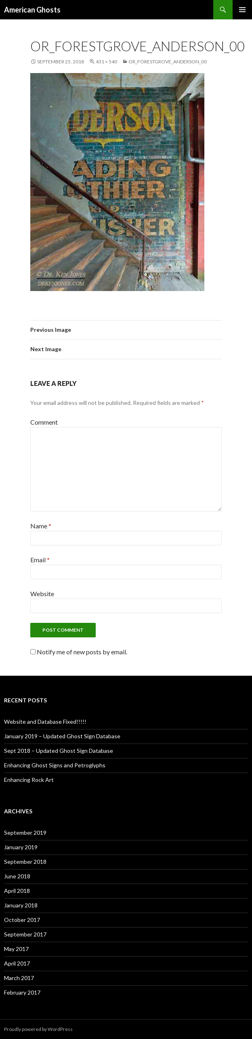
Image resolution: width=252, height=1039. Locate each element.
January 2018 (21, 905)
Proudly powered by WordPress (38, 1029)
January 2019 (21, 847)
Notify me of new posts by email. (82, 652)
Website (42, 593)
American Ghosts (32, 9)
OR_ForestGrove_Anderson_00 (167, 62)
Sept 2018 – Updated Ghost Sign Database (58, 750)
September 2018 (25, 861)
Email (40, 559)
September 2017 (25, 934)
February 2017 (22, 992)
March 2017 (19, 977)
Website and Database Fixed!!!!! (45, 721)
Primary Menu (242, 9)
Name (40, 526)
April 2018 (17, 890)
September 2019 (25, 832)
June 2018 (17, 876)
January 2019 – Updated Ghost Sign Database (62, 736)
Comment (44, 422)
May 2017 (16, 948)
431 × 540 (106, 62)
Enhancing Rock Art (29, 779)
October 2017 (22, 919)
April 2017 (17, 963)
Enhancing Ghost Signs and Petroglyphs (54, 765)
